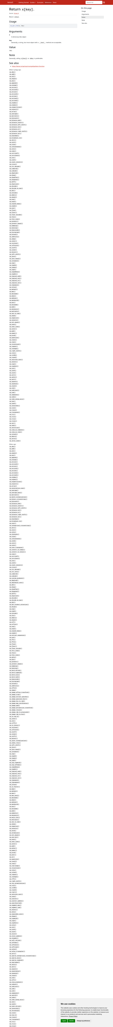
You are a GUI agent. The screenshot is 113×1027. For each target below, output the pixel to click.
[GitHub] (103, 2)
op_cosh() (12, 155)
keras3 (10, 2)
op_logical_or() (15, 271)
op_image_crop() (15, 669)
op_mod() (12, 297)
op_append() (13, 82)
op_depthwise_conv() (16, 561)
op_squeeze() (13, 370)
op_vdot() (12, 410)
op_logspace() (14, 276)
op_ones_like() (14, 316)
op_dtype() (13, 585)
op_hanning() (13, 221)
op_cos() (12, 153)
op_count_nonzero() (16, 158)
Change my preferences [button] (83, 1020)
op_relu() (12, 837)
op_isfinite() (14, 238)
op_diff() (12, 177)
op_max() (12, 282)
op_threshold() (14, 972)
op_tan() (12, 387)
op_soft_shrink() (15, 905)
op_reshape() (13, 337)
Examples (40, 2)
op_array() (13, 109)
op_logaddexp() (14, 263)
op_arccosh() (13, 88)
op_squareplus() (15, 934)
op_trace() (13, 396)
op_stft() (12, 943)
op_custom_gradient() (16, 557)
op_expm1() (13, 200)
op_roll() (12, 341)
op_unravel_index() (16, 991)
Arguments (85, 14)
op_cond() (12, 521)
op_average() (13, 111)
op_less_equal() (15, 250)
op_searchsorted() (15, 869)
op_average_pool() (15, 475)
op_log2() (12, 261)
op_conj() (12, 145)
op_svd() (12, 953)
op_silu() (12, 890)
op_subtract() (14, 377)
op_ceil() (12, 139)
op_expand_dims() (15, 198)
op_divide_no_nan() (16, 183)
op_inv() (12, 694)
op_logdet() (13, 265)
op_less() (12, 248)
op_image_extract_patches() (19, 671)
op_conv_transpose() (16, 528)
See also (84, 23)
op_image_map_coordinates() (19, 677)
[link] (73, 1016)
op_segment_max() (15, 871)
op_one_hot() (13, 806)
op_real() (12, 330)
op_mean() (12, 286)
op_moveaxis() (14, 299)
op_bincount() (14, 115)
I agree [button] (64, 1020)
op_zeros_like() (15, 425)
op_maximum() (13, 284)
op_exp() (12, 193)
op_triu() (12, 404)
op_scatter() (13, 865)
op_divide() (13, 181)
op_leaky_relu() (15, 715)
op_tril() (12, 402)
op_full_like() (14, 212)
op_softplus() (14, 909)
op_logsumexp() (14, 753)
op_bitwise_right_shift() (18, 128)
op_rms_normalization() (17, 850)
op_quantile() (14, 326)
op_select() (13, 349)
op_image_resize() (15, 684)
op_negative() (14, 307)
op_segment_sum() (15, 873)
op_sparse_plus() (15, 922)
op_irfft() (13, 696)
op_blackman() (14, 132)
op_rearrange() (14, 833)
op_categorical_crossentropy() (20, 507)
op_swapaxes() (14, 381)
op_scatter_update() (16, 867)
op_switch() (13, 958)
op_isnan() (13, 242)
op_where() (13, 421)
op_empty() (13, 189)
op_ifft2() (13, 663)
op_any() (12, 80)
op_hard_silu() (14, 650)
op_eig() (12, 587)
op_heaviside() (14, 223)
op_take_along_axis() (16, 385)
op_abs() (12, 71)
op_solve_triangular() (17, 915)
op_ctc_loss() (14, 551)
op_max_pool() (14, 766)
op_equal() (13, 191)
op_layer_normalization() (18, 713)
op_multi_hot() (14, 787)
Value (83, 17)
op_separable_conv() (16, 880)
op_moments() (13, 783)
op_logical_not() (15, 269)
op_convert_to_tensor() (17, 532)
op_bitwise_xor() (15, 130)
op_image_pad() (14, 679)
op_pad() (12, 320)
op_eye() (12, 202)
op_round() (13, 345)
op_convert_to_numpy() (17, 530)
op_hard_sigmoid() (15, 648)
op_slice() (13, 899)
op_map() (12, 760)
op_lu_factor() (14, 757)
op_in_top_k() (14, 690)
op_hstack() (13, 227)
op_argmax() (13, 101)
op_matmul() (13, 280)
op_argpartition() (15, 105)
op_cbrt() (12, 136)
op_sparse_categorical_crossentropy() (22, 920)
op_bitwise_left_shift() (17, 122)
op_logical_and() (15, 267)
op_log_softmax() (15, 736)
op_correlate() (14, 151)
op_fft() (12, 616)
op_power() (13, 322)
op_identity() (14, 229)
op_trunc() (13, 406)
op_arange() (13, 84)
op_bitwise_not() (15, 124)
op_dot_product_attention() (19, 583)
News (54, 2)
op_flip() (12, 204)
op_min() (12, 292)
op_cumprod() (13, 164)
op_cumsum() (13, 166)
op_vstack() (13, 419)
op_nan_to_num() (15, 303)
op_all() (12, 75)
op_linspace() (14, 252)
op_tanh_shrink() (15, 968)
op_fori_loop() (14, 627)
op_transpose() (14, 398)
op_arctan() (13, 94)
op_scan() (12, 863)
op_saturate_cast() (16, 347)
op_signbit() (13, 354)
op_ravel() (13, 328)
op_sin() (12, 356)
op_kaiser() (13, 244)
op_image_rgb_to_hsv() (17, 688)
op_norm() (12, 800)
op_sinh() (12, 358)
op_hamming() (13, 219)
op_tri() (12, 400)
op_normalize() (14, 802)
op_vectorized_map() (16, 1002)
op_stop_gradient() (16, 945)
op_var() (12, 408)
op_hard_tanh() (14, 652)
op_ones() (12, 314)
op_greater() (13, 214)
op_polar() (13, 816)
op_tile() (12, 394)
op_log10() (13, 257)
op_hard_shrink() (15, 646)
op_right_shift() (15, 339)
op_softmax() (13, 907)
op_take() (12, 383)
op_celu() (12, 513)
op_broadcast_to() (15, 134)
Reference (48, 2)
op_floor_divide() (15, 208)
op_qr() (12, 825)
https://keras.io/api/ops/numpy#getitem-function (28, 66)
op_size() (12, 360)
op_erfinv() (13, 601)
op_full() (12, 210)
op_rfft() (12, 846)
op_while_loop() (15, 1012)
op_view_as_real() (15, 417)
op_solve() (13, 913)
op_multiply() (14, 301)
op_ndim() (12, 305)
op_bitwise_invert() (16, 120)
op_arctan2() (13, 96)
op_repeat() (13, 335)
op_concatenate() (15, 143)
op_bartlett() (14, 113)
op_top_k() (13, 977)
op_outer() (13, 318)
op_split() (13, 364)
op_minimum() (13, 295)
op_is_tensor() (14, 698)
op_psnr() (12, 823)
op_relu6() (13, 840)
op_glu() (12, 635)
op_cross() (13, 160)
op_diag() (12, 170)
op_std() (12, 375)
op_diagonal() (14, 174)
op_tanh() (12, 389)
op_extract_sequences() (17, 612)
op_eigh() (12, 589)
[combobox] (94, 2)
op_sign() (12, 351)
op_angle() (13, 77)
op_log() (12, 254)
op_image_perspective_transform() (21, 682)
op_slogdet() (13, 903)
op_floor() (13, 206)
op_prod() (12, 324)
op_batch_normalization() (18, 479)
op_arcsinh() (13, 92)
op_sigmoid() (13, 884)
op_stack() (13, 373)
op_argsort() (13, 107)
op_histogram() (14, 225)
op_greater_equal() (16, 217)
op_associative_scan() (17, 471)
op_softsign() (14, 911)
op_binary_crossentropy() (18, 481)
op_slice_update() (15, 901)
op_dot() (12, 185)
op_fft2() (12, 618)
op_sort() (12, 362)
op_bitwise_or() (15, 126)
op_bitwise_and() (15, 118)
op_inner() (13, 233)
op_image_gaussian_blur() (18, 673)
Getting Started (24, 2)
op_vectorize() (14, 413)
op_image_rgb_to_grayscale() (19, 686)
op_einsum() (13, 187)
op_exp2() (12, 195)
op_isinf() (13, 240)
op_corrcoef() (14, 149)
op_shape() (13, 882)
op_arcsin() (13, 90)
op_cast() (12, 505)
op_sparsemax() (14, 926)
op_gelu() (12, 633)
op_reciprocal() (15, 332)
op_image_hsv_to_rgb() (17, 675)
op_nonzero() (13, 309)
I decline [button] (71, 1020)
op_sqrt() (12, 366)
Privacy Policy (73, 1016)
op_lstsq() (13, 278)
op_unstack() (13, 993)
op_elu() (12, 593)
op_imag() (12, 231)
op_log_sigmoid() (15, 734)
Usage (84, 11)
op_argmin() (13, 103)
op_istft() (13, 709)
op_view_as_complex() (16, 415)
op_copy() (12, 147)
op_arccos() (13, 86)
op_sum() (12, 379)
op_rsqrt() (13, 859)
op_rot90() (13, 343)
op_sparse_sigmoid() (16, 924)
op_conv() (12, 526)
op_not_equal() (14, 311)
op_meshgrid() (14, 290)
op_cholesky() (14, 515)
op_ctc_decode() (15, 162)
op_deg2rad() (13, 168)
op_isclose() (13, 236)
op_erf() (12, 599)
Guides (32, 2)
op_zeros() (13, 423)
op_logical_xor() (15, 273)
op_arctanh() (13, 99)
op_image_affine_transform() (19, 667)
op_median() (13, 288)
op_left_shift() (15, 246)
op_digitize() (14, 179)
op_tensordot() (14, 391)
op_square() (13, 368)
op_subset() (13, 947)
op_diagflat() (14, 172)
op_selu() (12, 878)
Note (83, 20)
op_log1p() (13, 259)
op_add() (12, 73)
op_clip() (12, 141)
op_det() (12, 564)
